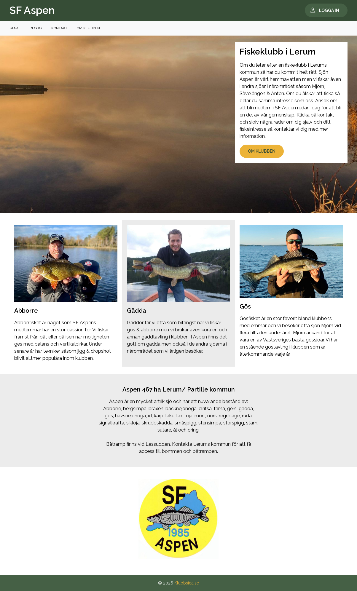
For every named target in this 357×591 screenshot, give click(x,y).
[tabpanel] (178, 519)
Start (14, 28)
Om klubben (88, 28)
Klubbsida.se (186, 583)
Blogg (36, 28)
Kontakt (59, 28)
